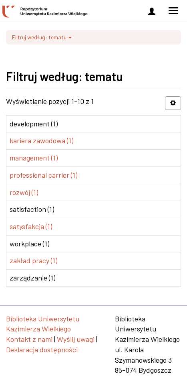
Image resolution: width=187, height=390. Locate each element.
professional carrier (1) (43, 175)
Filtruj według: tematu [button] (42, 37)
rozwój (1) (24, 192)
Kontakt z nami (29, 339)
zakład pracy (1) (33, 260)
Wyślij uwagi (76, 339)
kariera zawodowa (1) (41, 140)
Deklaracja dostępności (42, 349)
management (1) (34, 157)
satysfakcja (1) (31, 226)
